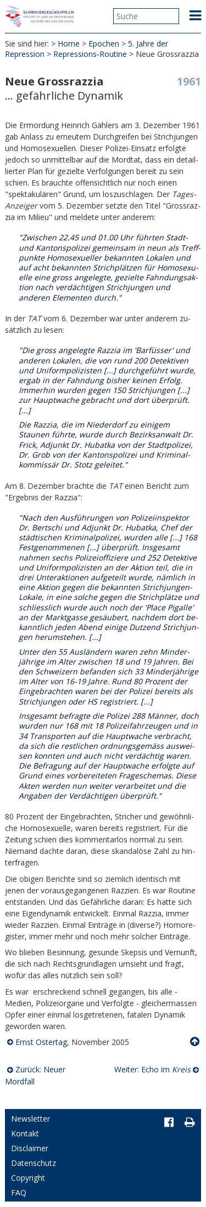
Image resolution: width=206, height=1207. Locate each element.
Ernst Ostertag (41, 1042)
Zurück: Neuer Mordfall (35, 1075)
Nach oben (195, 1041)
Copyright (28, 1178)
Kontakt (25, 1133)
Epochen (103, 43)
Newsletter (30, 1118)
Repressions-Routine (90, 54)
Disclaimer (29, 1148)
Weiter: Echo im (152, 1069)
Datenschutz (33, 1163)
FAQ (18, 1192)
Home (69, 43)
